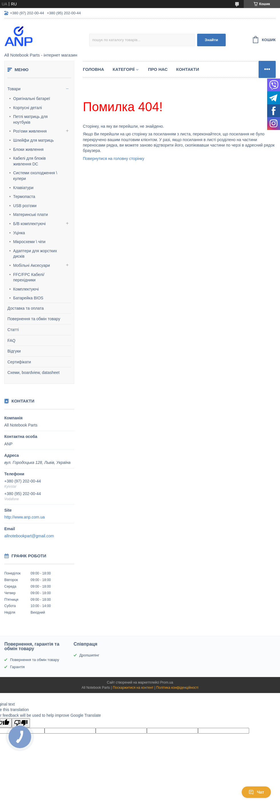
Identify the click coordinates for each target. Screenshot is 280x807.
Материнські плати (30, 214)
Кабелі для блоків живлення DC (29, 161)
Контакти (187, 69)
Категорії (124, 69)
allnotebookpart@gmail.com (29, 536)
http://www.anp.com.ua (24, 517)
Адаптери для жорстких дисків (35, 254)
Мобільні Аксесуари (31, 265)
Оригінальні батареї (31, 98)
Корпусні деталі (27, 107)
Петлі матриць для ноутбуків (30, 119)
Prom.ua (166, 682)
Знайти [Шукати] (211, 40)
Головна (93, 69)
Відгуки (14, 351)
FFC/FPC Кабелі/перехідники (28, 277)
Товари (14, 89)
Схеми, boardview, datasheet (33, 372)
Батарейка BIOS (28, 298)
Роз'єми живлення (30, 131)
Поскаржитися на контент (133, 688)
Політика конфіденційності (177, 688)
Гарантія (17, 667)
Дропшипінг (89, 655)
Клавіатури (23, 187)
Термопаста (24, 196)
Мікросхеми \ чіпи (29, 241)
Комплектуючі (26, 289)
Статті (13, 329)
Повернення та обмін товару (33, 319)
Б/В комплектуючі (29, 223)
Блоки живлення (28, 149)
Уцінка (19, 233)
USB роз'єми (25, 205)
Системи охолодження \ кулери (35, 176)
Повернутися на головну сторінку (113, 158)
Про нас (158, 69)
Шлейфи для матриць (33, 140)
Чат (256, 792)
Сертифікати (19, 362)
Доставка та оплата (25, 308)
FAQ (11, 340)
